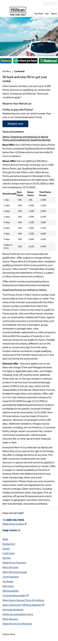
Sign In (54, 14)
